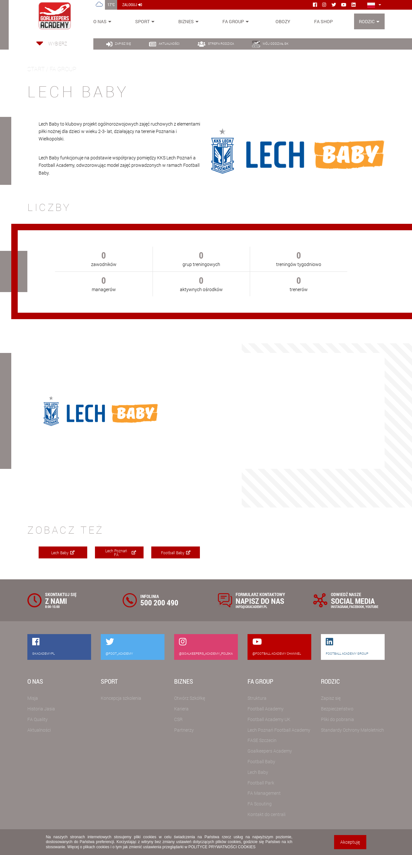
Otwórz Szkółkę (189, 698)
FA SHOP (323, 21)
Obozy (283, 21)
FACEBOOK (356, 606)
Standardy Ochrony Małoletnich (352, 730)
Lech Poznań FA (120, 552)
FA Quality (37, 719)
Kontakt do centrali (267, 814)
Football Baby (176, 552)
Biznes (186, 21)
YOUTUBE (371, 606)
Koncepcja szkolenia (121, 698)
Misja (32, 698)
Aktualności (39, 730)
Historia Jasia (41, 709)
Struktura (257, 698)
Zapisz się (331, 698)
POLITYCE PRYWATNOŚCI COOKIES (221, 847)
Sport (142, 21)
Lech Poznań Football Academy (279, 730)
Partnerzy (184, 730)
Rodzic (367, 21)
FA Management (264, 793)
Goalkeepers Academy (270, 751)
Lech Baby (63, 552)
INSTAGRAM (339, 606)
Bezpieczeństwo (337, 709)
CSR (178, 719)
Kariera (181, 709)
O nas (100, 21)
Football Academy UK (269, 719)
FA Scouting (260, 804)
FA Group (233, 21)
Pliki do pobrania (337, 719)
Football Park (261, 783)
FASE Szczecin (262, 740)
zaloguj (132, 4)
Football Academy (266, 709)
